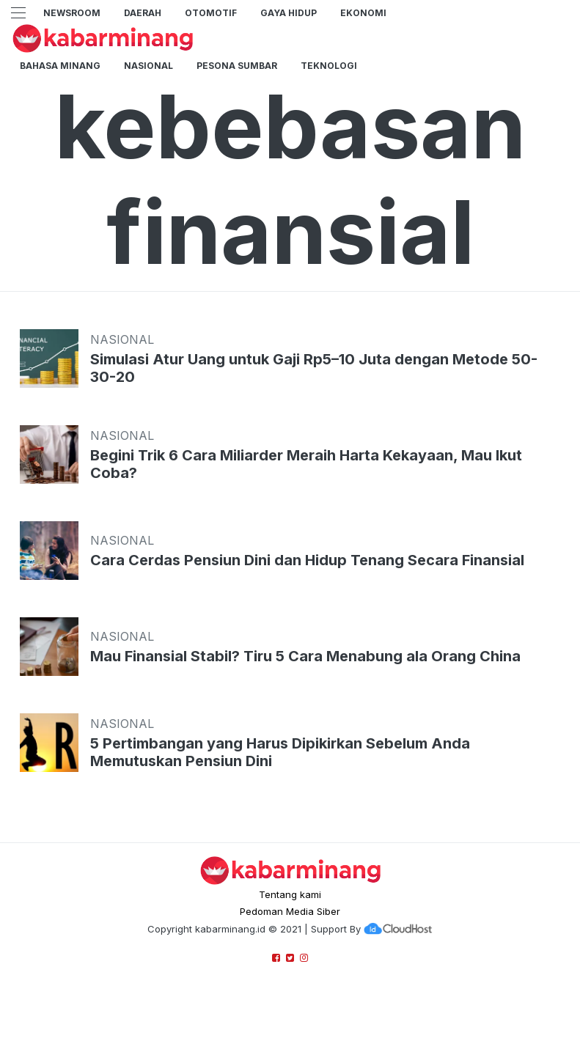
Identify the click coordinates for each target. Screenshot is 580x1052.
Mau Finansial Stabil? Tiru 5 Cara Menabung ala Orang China (305, 656)
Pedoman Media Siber (290, 911)
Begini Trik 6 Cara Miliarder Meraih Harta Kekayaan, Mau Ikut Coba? (306, 464)
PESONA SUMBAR (237, 65)
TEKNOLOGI (329, 65)
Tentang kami (290, 894)
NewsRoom (71, 12)
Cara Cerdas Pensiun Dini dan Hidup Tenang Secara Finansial (307, 560)
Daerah (142, 12)
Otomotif (211, 12)
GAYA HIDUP (288, 12)
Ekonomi (363, 12)
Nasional (148, 65)
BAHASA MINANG (60, 65)
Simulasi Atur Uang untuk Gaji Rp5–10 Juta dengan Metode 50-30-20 (313, 368)
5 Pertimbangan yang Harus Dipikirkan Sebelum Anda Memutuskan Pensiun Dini (280, 752)
